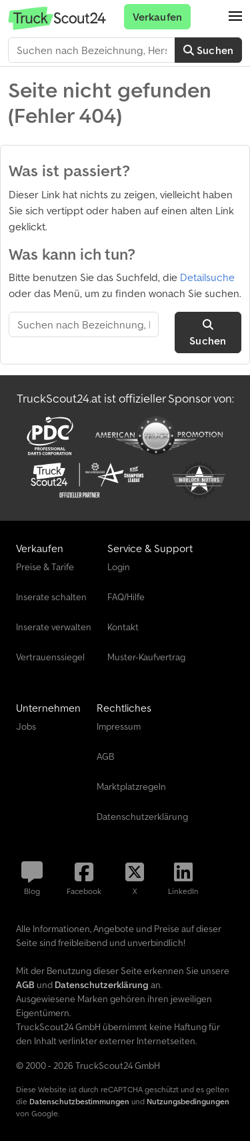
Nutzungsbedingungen (188, 1101)
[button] (235, 16)
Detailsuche (207, 277)
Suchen (208, 50)
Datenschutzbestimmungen (79, 1101)
